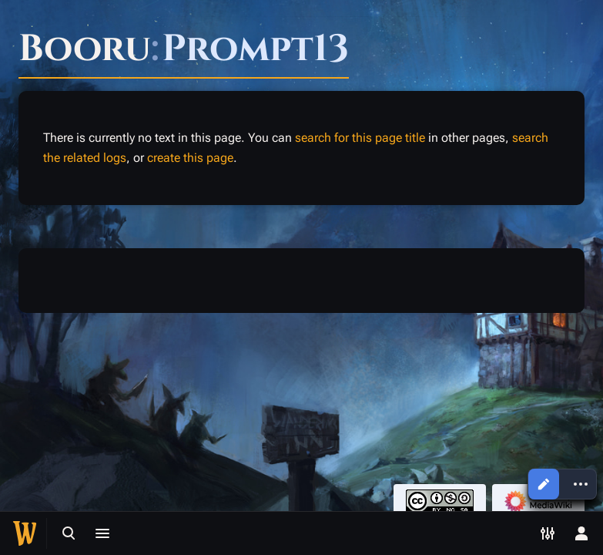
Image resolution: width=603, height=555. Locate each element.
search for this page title (360, 137)
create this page (190, 157)
